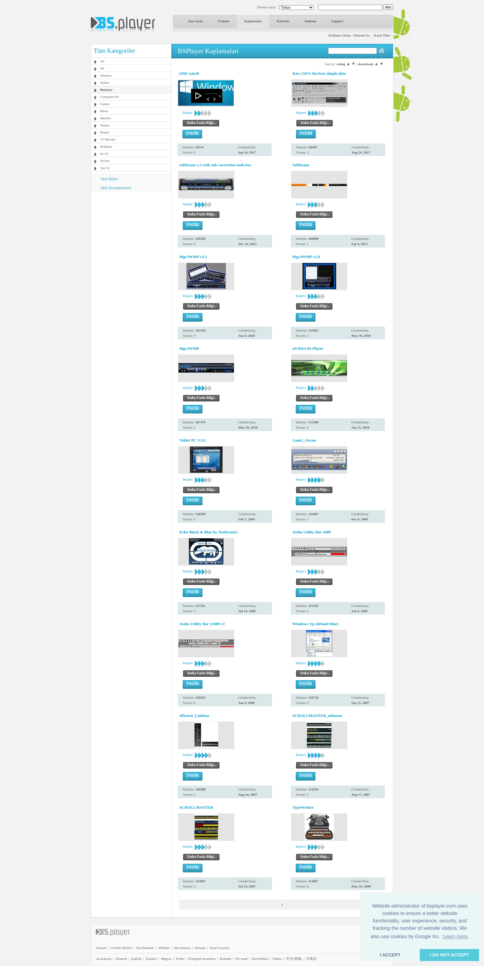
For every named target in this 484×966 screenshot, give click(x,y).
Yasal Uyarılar (219, 948)
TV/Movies (108, 139)
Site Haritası (182, 948)
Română (226, 958)
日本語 (311, 958)
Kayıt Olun (382, 35)
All (102, 61)
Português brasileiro (202, 958)
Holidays (106, 146)
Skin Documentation (116, 188)
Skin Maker (109, 179)
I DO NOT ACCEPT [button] (449, 954)
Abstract (105, 75)
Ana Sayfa (195, 21)
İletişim (200, 948)
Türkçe (277, 958)
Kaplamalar (253, 21)
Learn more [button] (455, 936)
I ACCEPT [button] (390, 954)
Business (106, 89)
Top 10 (105, 168)
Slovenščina (260, 958)
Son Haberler (145, 948)
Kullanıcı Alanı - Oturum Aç (349, 35)
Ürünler (224, 21)
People (104, 132)
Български (104, 958)
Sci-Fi (104, 153)
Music (104, 111)
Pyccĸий (242, 958)
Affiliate (164, 948)
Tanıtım (101, 948)
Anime (104, 82)
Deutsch (121, 958)
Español (151, 958)
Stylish (105, 161)
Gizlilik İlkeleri (121, 948)
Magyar (166, 958)
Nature (104, 125)
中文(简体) (294, 958)
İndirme (311, 21)
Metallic (105, 118)
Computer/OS (109, 97)
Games (105, 104)
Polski (180, 958)
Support (338, 21)
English (136, 958)
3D (102, 68)
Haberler (283, 21)
